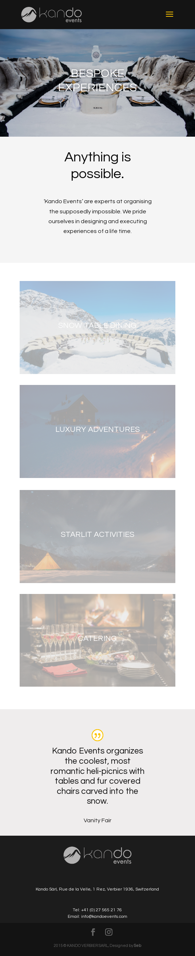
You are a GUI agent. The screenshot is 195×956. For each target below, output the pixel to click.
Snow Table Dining (97, 325)
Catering (97, 638)
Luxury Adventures (97, 429)
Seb (137, 946)
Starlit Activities (97, 534)
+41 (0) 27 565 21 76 (101, 910)
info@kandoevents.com (104, 916)
